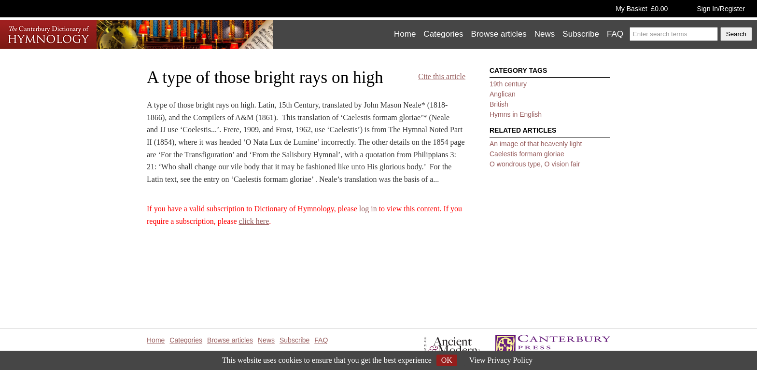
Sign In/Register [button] (721, 9)
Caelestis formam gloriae (527, 154)
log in (368, 209)
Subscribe (580, 34)
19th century (508, 84)
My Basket (642, 9)
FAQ (615, 34)
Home (405, 34)
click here (254, 221)
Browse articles (499, 34)
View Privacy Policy (501, 360)
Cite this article (441, 76)
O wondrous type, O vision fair (535, 164)
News (544, 34)
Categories (443, 34)
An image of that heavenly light (536, 144)
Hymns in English (516, 114)
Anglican (503, 94)
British (499, 104)
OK (446, 360)
